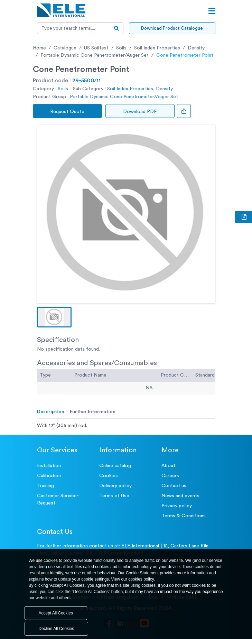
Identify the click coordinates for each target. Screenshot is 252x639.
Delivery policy (115, 485)
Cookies (108, 475)
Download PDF (140, 111)
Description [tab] (50, 411)
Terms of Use (114, 495)
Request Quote (67, 111)
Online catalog (115, 465)
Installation (49, 465)
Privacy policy (176, 505)
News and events (180, 495)
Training (45, 485)
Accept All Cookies (56, 613)
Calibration (49, 475)
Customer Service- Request (58, 499)
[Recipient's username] (73, 28)
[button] (54, 317)
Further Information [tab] (92, 411)
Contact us (173, 485)
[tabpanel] (126, 425)
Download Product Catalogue (172, 28)
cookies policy (141, 579)
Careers (170, 475)
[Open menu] (211, 11)
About (168, 465)
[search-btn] (116, 28)
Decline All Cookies (56, 628)
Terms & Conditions (183, 515)
